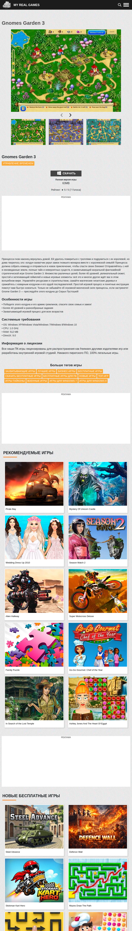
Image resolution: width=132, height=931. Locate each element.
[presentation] (62, 115)
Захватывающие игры (20, 371)
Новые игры (87, 376)
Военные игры (37, 380)
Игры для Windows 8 (93, 380)
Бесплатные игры (90, 371)
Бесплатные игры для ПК (60, 376)
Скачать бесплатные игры (23, 376)
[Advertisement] (66, 223)
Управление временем (18, 163)
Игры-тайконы (15, 380)
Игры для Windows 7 (63, 380)
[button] (28, 134)
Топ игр (103, 376)
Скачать (66, 173)
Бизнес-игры (66, 371)
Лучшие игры (46, 371)
